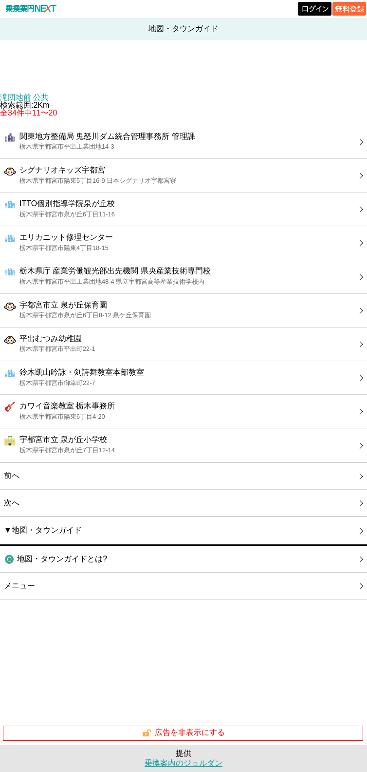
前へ (11, 475)
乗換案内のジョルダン (183, 763)
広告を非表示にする (183, 733)
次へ (11, 503)
